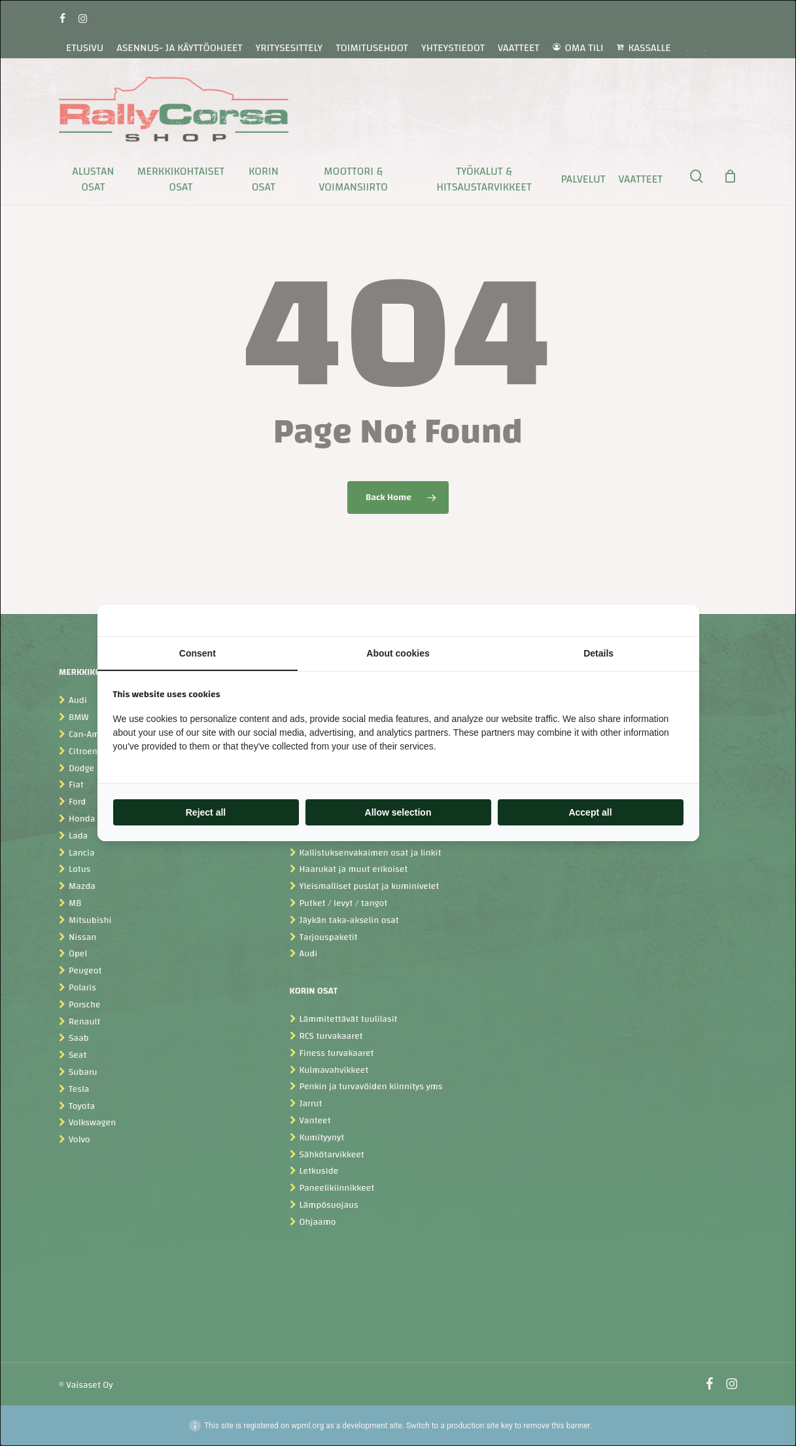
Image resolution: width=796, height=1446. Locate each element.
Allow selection (398, 812)
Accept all (590, 812)
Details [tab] (598, 653)
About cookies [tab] (397, 653)
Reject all (206, 812)
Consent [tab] (197, 653)
